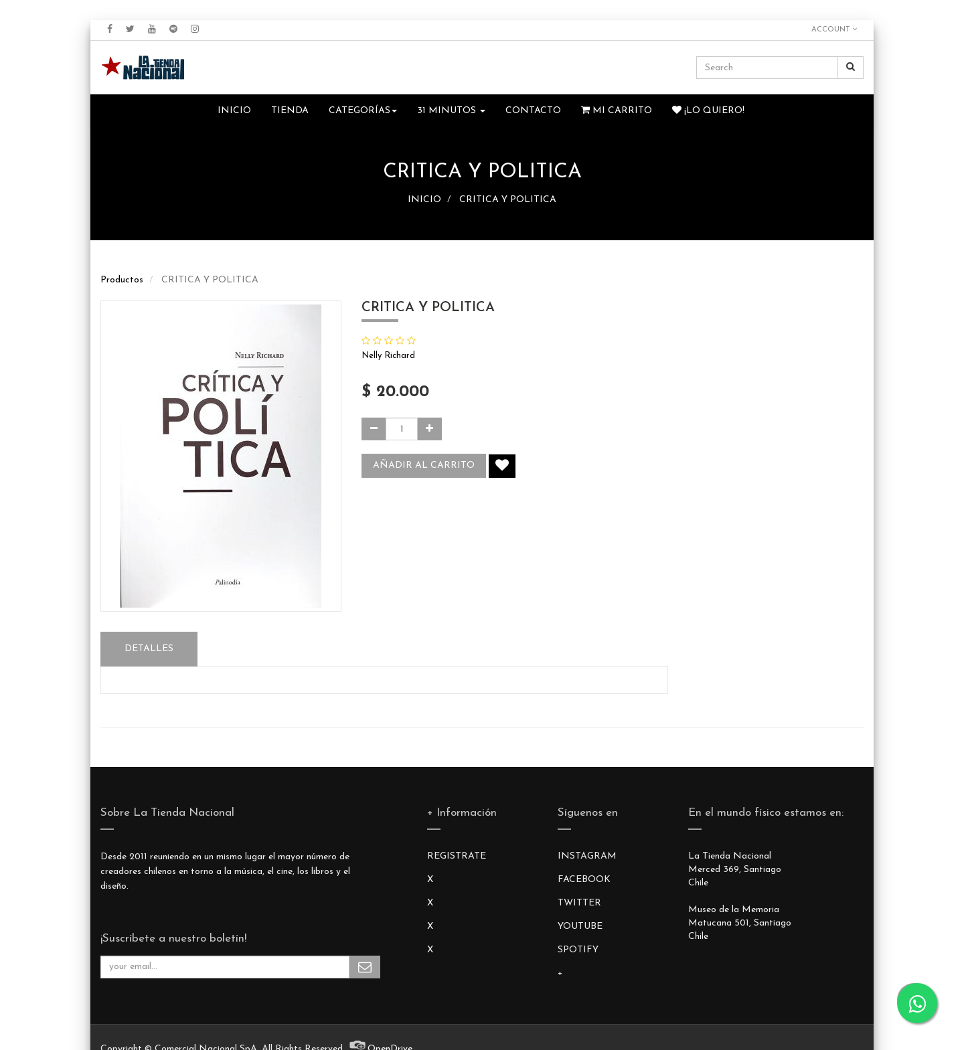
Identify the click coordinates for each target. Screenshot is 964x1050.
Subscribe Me (365, 967)
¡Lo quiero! (708, 110)
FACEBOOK (584, 880)
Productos (121, 280)
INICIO (424, 200)
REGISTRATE (456, 856)
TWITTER (579, 903)
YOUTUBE (580, 927)
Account (834, 29)
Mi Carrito (616, 110)
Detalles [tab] (149, 649)
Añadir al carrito (424, 465)
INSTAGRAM (587, 856)
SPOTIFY (578, 950)
